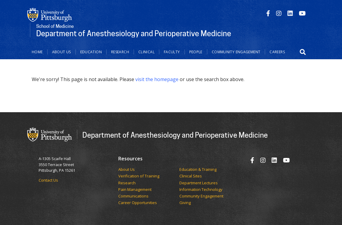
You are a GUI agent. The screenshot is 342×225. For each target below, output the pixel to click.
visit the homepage (156, 79)
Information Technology (201, 189)
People (195, 51)
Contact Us (48, 180)
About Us (61, 51)
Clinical (146, 51)
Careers (277, 51)
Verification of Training (138, 176)
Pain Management (135, 189)
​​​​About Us (126, 169)
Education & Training (198, 169)
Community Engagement (236, 51)
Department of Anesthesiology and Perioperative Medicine (175, 135)
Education (91, 51)
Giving (185, 202)
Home (37, 51)
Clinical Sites (190, 176)
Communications (133, 196)
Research (120, 51)
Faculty (172, 51)
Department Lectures (198, 183)
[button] (302, 52)
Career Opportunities (137, 202)
